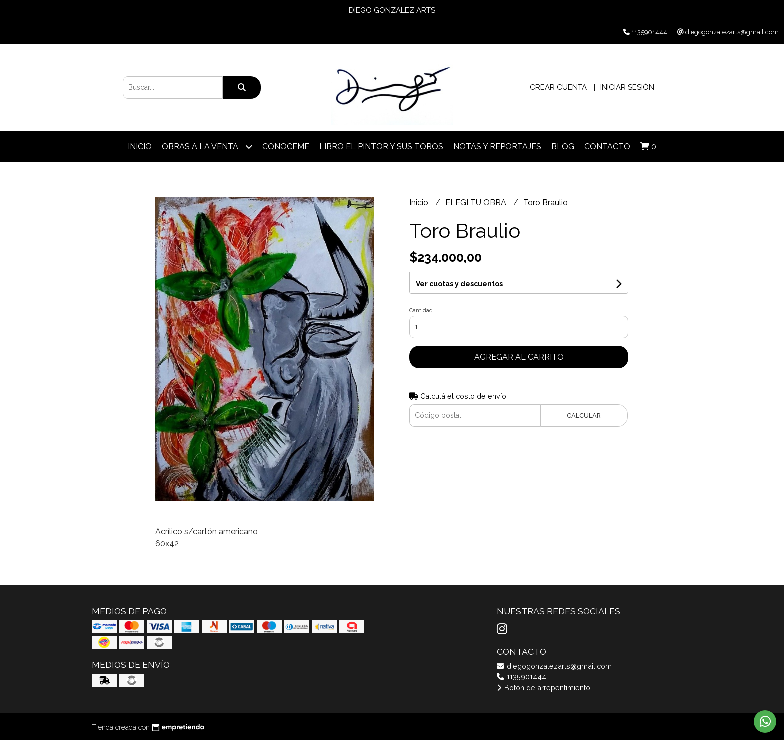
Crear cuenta (558, 87)
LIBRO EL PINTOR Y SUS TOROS (382, 146)
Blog (563, 146)
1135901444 (521, 676)
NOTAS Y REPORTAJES (498, 146)
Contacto (607, 146)
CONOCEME (286, 146)
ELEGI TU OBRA (477, 202)
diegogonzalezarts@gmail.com (554, 666)
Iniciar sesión (627, 87)
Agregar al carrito (519, 357)
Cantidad (421, 310)
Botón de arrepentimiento (543, 687)
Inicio (140, 146)
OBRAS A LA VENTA (207, 146)
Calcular (584, 415)
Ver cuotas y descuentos (459, 284)
